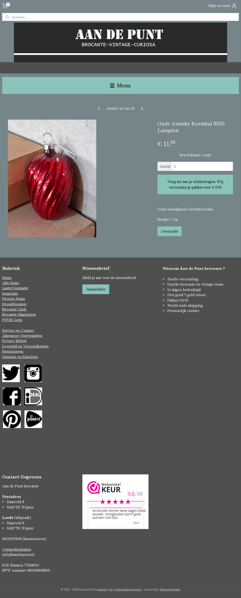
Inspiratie (10, 293)
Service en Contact (18, 330)
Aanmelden (95, 289)
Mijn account (222, 5)
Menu (120, 85)
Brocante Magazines (19, 314)
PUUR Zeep (12, 320)
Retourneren (13, 351)
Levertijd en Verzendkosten (25, 346)
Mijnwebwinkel (170, 589)
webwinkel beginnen (128, 589)
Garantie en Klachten (20, 357)
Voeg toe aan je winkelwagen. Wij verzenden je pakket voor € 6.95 (195, 184)
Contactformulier (16, 549)
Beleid (21, 340)
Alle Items (10, 283)
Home (7, 277)
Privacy (9, 340)
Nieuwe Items (13, 298)
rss (110, 589)
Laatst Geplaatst (15, 288)
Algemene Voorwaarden (22, 335)
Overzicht (169, 231)
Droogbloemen (14, 304)
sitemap (101, 589)
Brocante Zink (14, 309)
